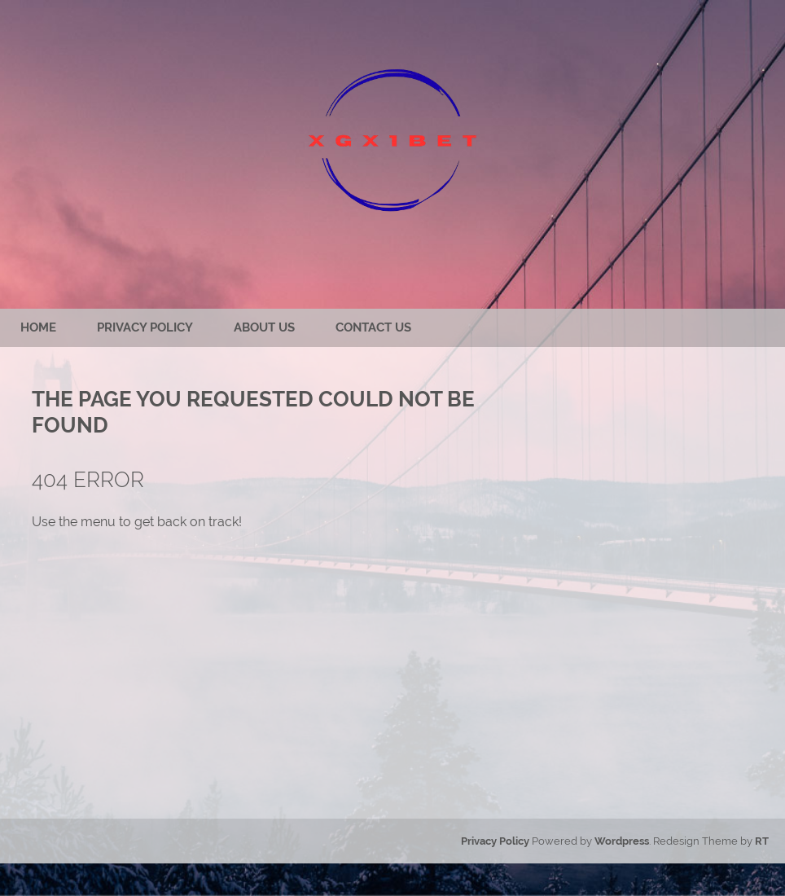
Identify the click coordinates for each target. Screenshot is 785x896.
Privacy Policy (145, 327)
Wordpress (621, 841)
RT (762, 841)
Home (38, 327)
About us (264, 327)
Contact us (373, 327)
